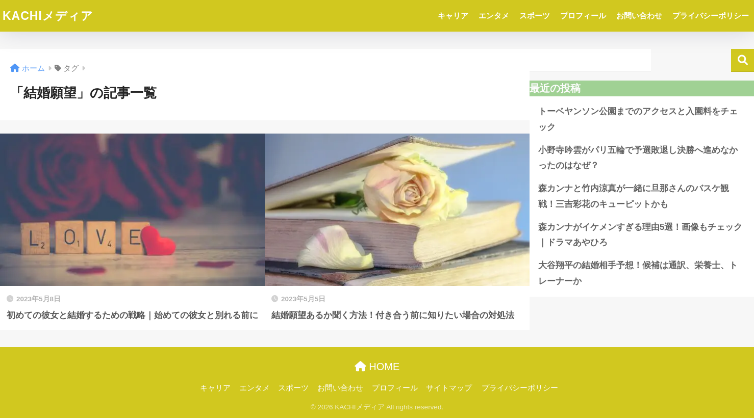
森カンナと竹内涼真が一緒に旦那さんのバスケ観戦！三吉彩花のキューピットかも (633, 196)
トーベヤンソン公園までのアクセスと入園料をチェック (638, 119)
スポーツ (534, 15)
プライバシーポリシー (710, 15)
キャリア (453, 15)
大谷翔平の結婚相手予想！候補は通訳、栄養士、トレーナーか (638, 273)
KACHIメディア (48, 15)
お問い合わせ (639, 15)
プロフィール (583, 15)
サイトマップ (449, 388)
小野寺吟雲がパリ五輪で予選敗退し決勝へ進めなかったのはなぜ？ (638, 158)
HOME (377, 366)
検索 (742, 60)
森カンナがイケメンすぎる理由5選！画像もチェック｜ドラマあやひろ (640, 235)
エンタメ (494, 15)
